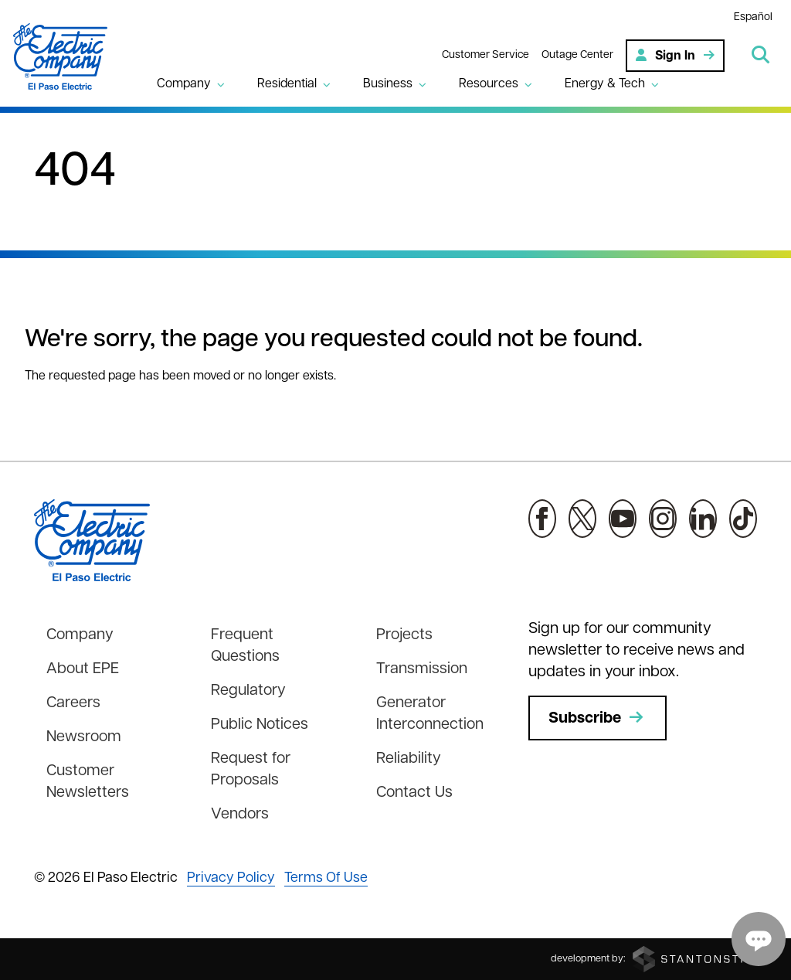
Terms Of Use (326, 878)
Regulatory (248, 691)
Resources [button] (489, 84)
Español (753, 17)
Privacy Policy (231, 878)
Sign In (675, 55)
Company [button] (185, 84)
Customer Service (485, 54)
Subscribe (597, 717)
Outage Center (577, 54)
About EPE (82, 669)
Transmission (421, 669)
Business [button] (388, 84)
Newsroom (83, 737)
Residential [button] (287, 84)
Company (80, 635)
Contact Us (414, 793)
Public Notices (259, 725)
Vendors (240, 814)
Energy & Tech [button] (605, 84)
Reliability (408, 759)
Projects (404, 635)
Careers (73, 703)
